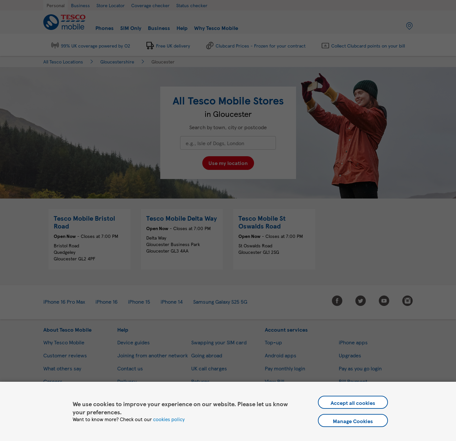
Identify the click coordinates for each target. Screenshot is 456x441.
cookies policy (169, 419)
